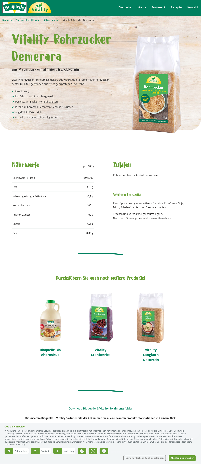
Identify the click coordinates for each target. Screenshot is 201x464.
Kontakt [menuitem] (192, 7)
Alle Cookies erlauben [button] (182, 457)
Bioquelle (7, 20)
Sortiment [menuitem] (158, 7)
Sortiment (22, 20)
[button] (17, 451)
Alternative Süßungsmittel (45, 20)
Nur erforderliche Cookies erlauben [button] (144, 457)
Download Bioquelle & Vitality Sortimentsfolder (101, 408)
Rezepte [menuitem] (176, 7)
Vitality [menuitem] (141, 7)
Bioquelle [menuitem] (124, 7)
